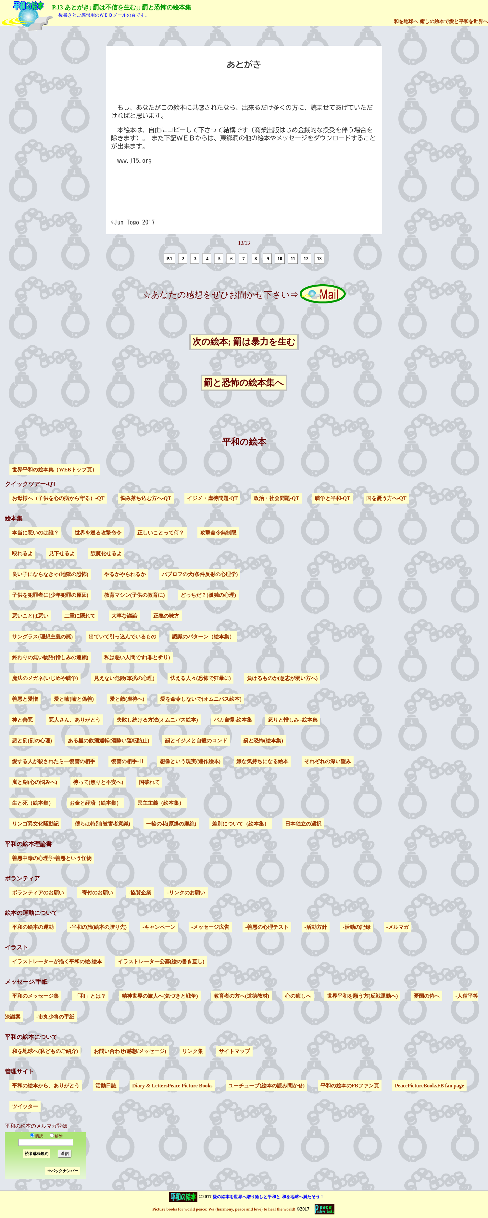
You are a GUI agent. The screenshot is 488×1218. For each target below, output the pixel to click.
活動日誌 (105, 1085)
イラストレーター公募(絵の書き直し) (161, 961)
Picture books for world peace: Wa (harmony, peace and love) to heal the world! (223, 1209)
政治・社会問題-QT (276, 498)
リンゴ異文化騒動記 (35, 824)
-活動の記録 (356, 927)
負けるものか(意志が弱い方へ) (282, 678)
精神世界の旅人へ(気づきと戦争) (160, 996)
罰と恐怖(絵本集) (263, 740)
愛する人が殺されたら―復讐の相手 (53, 761)
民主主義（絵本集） (160, 803)
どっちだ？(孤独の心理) (208, 595)
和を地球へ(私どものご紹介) (45, 1051)
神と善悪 (22, 720)
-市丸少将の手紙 (55, 1016)
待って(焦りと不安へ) (98, 782)
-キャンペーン (159, 927)
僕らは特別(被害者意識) (102, 824)
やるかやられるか (125, 574)
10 (280, 258)
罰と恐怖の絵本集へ (244, 383)
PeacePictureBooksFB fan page (429, 1085)
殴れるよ (22, 553)
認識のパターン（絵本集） (203, 636)
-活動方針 (315, 927)
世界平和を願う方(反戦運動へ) (362, 996)
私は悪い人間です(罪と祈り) (137, 657)
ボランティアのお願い (38, 892)
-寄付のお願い (96, 892)
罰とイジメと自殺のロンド (196, 740)
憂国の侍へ (427, 996)
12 (306, 258)
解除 (55, 1136)
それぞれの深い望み (327, 761)
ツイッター (25, 1106)
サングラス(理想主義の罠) (42, 636)
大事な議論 (124, 616)
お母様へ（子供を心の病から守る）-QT (58, 498)
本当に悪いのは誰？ (35, 532)
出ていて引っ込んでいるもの (122, 636)
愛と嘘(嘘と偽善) (74, 699)
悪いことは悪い (30, 616)
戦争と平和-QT (332, 498)
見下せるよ (62, 553)
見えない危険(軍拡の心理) (124, 678)
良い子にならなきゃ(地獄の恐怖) (50, 574)
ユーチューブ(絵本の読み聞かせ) (266, 1085)
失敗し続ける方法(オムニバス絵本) (157, 720)
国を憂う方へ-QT (386, 498)
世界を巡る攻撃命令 (98, 532)
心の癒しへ (298, 996)
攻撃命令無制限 (218, 532)
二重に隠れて (79, 616)
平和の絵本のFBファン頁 (349, 1085)
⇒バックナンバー (62, 1171)
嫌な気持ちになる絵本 (262, 761)
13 (319, 258)
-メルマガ (397, 927)
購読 (36, 1136)
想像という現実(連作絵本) (190, 761)
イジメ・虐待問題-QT (212, 498)
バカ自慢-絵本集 (233, 720)
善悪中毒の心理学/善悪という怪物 (51, 858)
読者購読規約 (36, 1153)
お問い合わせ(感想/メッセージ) (130, 1051)
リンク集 (192, 1051)
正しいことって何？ (160, 532)
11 (293, 258)
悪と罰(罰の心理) (32, 740)
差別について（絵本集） (240, 824)
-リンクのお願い (186, 892)
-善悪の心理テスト (266, 927)
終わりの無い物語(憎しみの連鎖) (50, 657)
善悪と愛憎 (25, 699)
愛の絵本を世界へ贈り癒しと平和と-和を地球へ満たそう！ (268, 1196)
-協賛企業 (140, 892)
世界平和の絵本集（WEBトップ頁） (54, 469)
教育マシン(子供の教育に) (134, 595)
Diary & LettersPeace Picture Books (172, 1085)
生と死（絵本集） (33, 803)
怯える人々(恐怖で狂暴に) (200, 678)
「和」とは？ (90, 996)
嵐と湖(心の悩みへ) (34, 782)
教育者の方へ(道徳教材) (241, 996)
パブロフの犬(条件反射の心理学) (200, 574)
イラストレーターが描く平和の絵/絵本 (57, 961)
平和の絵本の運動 (33, 927)
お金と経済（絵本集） (95, 803)
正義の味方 (166, 616)
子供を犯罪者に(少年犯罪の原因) (50, 595)
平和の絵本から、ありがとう (46, 1085)
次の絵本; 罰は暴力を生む (244, 342)
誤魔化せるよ (106, 553)
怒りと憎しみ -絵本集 (293, 720)
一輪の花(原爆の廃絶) (171, 824)
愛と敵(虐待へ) (127, 699)
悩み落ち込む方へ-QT (145, 498)
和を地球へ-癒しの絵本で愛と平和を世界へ (441, 21)
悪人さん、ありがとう (75, 720)
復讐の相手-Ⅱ (127, 761)
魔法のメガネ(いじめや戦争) (45, 678)
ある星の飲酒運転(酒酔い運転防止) (108, 740)
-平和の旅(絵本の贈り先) (98, 927)
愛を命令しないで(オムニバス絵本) (201, 699)
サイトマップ (234, 1051)
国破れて (149, 782)
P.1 (169, 258)
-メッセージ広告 (210, 927)
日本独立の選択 (303, 824)
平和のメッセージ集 (35, 996)
